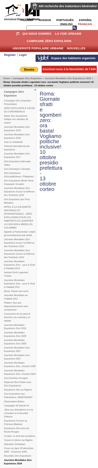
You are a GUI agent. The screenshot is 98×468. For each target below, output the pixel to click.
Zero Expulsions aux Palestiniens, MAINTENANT (18, 395)
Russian (45, 20)
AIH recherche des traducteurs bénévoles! (68, 6)
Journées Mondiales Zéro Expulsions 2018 (68, 78)
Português (65, 20)
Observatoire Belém (14, 401)
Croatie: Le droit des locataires (19, 436)
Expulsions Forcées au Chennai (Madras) (15, 422)
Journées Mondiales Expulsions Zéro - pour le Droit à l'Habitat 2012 (19, 283)
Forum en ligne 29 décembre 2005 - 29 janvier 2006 (18, 450)
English (66, 24)
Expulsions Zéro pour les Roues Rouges (16, 430)
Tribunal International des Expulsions (17, 148)
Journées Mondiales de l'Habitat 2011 (16, 297)
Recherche (75, 28)
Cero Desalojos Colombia (17, 169)
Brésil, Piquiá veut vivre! (16, 291)
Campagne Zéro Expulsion (49, 41)
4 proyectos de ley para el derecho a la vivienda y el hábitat (17, 317)
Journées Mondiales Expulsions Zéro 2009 (15, 334)
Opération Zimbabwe (14, 444)
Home (17, 33)
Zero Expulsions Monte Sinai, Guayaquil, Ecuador (19, 182)
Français (85, 24)
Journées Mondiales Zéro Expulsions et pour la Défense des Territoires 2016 (19, 191)
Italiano (27, 20)
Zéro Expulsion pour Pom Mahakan (17, 201)
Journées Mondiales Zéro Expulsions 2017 (17, 155)
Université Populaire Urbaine (38, 48)
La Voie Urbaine (68, 33)
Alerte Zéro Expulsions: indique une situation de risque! (16, 119)
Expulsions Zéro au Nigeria (18, 389)
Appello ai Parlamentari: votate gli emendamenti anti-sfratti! (19, 233)
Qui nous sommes (36, 33)
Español (85, 20)
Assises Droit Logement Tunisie (16, 274)
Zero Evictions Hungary (16, 378)
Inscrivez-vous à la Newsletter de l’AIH (69, 69)
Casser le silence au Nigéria (18, 440)
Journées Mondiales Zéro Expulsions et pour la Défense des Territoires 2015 (19, 242)
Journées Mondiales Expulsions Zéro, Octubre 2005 (20, 364)
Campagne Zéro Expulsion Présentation (17, 102)
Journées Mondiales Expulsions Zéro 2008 (15, 342)
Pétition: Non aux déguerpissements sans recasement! (16, 306)
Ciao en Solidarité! (13, 142)
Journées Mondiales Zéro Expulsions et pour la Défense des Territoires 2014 (19, 253)
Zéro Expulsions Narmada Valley (17, 163)
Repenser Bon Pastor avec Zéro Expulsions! (18, 384)
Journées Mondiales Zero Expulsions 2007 (17, 349)
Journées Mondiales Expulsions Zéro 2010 (15, 327)
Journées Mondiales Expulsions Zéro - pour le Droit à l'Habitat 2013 (19, 264)
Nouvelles (76, 48)
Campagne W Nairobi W (16, 405)
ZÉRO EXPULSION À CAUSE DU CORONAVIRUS (19, 110)
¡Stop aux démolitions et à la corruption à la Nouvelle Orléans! (18, 413)
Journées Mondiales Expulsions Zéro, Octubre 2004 (20, 372)
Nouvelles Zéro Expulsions (17, 456)
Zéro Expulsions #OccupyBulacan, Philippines (19, 175)
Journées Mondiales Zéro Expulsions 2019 (17, 129)
